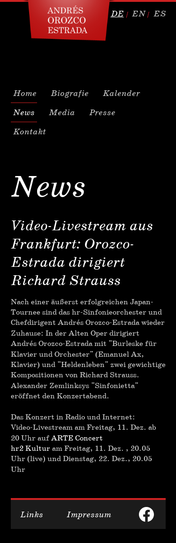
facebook (146, 514)
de (117, 13)
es (159, 13)
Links (31, 514)
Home (25, 93)
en (138, 13)
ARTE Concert (77, 437)
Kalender (121, 93)
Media (62, 112)
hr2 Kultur (30, 448)
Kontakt (29, 131)
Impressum (89, 514)
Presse (102, 112)
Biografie (70, 93)
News (24, 112)
